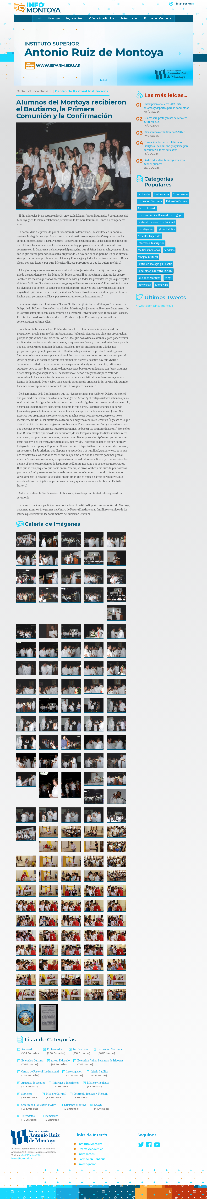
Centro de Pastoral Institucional (82, 91)
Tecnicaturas (80, 1049)
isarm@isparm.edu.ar (22, 1158)
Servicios (26, 1093)
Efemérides (51, 1116)
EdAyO (98, 1105)
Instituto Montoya (48, 18)
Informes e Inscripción (66, 1082)
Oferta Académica (101, 18)
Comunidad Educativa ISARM (38, 1105)
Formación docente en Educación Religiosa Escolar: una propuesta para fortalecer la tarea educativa (166, 146)
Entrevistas (28, 1116)
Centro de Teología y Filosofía (91, 1093)
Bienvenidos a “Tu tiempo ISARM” (164, 132)
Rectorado (27, 1049)
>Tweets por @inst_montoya (154, 305)
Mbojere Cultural (56, 1093)
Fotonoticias (129, 18)
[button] (27, 54)
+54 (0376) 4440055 (31, 1155)
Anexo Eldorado (60, 1060)
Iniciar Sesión (183, 3)
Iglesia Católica (99, 1071)
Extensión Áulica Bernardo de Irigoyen (100, 1060)
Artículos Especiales (33, 1082)
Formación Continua (157, 18)
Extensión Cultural (32, 1060)
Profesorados (54, 1049)
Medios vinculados (98, 1082)
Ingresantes (74, 18)
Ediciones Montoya (75, 1105)
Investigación (74, 1071)
